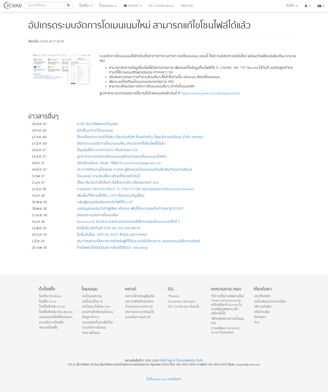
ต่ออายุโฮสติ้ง (48, 327)
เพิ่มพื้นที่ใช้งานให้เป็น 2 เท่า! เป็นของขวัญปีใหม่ (110, 196)
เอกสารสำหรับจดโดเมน (97, 312)
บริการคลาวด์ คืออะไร (139, 312)
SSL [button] (161, 6)
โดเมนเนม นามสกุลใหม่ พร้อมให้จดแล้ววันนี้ (108, 176)
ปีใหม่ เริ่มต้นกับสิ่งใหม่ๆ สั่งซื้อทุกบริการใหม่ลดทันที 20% (118, 183)
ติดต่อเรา (260, 317)
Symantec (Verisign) (181, 301)
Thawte (173, 296)
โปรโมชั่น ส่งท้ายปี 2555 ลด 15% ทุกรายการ (108, 228)
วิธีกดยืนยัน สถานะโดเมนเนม (227, 321)
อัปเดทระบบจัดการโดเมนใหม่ (97, 215)
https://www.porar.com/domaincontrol (210, 93)
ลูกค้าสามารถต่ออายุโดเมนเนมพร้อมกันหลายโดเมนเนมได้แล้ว (121, 157)
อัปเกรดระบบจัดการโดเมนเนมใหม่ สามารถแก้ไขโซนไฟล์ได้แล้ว (121, 144)
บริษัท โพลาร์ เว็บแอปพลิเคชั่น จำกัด (181, 360)
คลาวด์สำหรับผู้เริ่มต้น (140, 296)
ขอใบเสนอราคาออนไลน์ (270, 301)
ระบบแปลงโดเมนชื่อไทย (97, 322)
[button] (132, 6)
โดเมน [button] (108, 6)
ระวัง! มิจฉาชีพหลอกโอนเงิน (97, 124)
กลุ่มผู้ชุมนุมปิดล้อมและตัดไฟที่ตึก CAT (105, 202)
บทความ (187, 6)
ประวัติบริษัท (262, 296)
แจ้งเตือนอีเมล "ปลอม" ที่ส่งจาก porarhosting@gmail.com (119, 163)
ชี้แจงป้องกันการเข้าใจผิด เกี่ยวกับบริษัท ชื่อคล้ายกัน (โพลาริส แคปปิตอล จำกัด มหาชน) (140, 137)
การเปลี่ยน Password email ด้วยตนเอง (225, 330)
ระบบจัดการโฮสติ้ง (51, 322)
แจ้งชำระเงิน (262, 312)
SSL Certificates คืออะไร (183, 306)
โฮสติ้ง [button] (85, 6)
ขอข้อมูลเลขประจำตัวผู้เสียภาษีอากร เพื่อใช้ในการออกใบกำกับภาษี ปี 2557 (130, 209)
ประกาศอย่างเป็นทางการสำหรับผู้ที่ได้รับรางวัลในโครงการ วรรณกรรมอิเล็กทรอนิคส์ (138, 241)
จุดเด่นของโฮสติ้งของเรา (55, 317)
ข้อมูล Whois (90, 317)
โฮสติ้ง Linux (47, 301)
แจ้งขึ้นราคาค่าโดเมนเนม (95, 131)
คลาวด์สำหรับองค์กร (139, 301)
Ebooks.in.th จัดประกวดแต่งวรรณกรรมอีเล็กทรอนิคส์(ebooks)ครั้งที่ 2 (128, 222)
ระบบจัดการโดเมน (94, 327)
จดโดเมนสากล (91, 296)
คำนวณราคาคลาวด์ (138, 306)
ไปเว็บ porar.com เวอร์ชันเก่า (164, 379)
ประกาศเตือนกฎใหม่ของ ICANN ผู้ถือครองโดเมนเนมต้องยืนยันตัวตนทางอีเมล (134, 170)
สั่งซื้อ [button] (292, 6)
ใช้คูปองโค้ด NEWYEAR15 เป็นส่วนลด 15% (107, 150)
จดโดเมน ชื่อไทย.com (96, 306)
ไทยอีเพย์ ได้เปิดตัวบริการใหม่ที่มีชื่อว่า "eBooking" (113, 248)
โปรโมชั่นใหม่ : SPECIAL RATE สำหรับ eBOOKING (112, 235)
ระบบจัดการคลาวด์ (138, 317)
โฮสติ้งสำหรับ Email (52, 306)
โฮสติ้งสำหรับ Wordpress (56, 312)
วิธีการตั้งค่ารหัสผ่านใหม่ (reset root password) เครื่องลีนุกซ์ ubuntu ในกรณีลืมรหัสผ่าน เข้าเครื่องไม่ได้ (227, 304)
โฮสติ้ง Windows (50, 296)
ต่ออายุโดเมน (91, 333)
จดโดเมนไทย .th (92, 301)
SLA (256, 322)
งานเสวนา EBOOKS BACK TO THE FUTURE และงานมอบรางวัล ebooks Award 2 (135, 189)
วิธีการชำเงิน (262, 306)
